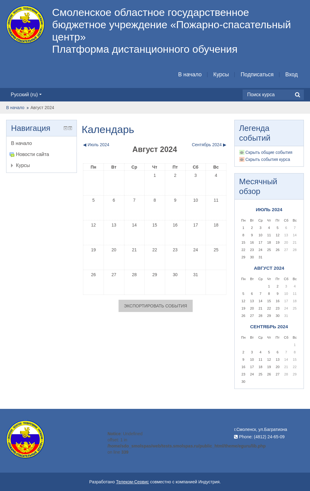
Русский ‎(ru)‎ (26, 94)
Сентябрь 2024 (269, 326)
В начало (190, 74)
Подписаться (257, 74)
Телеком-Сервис (132, 481)
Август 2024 (42, 107)
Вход (291, 74)
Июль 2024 (269, 209)
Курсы (221, 74)
